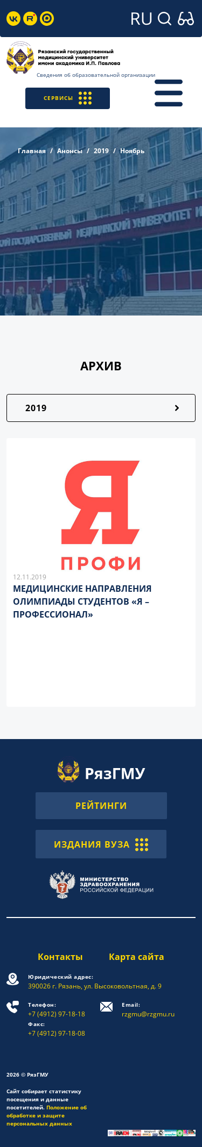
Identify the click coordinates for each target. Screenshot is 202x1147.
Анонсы (69, 150)
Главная (32, 150)
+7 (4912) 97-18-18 (56, 1010)
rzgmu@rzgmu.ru (148, 1010)
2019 (101, 150)
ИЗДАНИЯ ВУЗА (101, 844)
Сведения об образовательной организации (96, 74)
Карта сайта (136, 957)
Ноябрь (132, 150)
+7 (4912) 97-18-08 (56, 1029)
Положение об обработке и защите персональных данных (46, 1115)
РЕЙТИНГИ (101, 806)
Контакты (60, 957)
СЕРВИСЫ (68, 98)
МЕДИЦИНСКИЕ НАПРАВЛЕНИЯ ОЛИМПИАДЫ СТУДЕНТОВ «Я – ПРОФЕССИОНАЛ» (82, 601)
